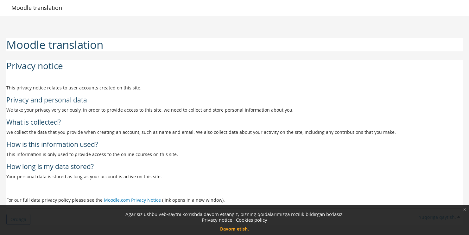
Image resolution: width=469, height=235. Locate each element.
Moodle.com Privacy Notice (132, 200)
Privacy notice (217, 220)
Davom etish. (234, 229)
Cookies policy (251, 220)
